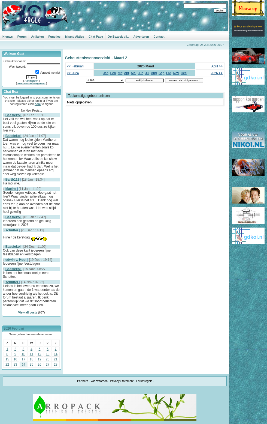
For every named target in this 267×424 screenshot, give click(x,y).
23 (15, 364)
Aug (154, 73)
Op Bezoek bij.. (118, 36)
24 (23, 364)
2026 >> (217, 73)
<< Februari (75, 66)
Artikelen (37, 36)
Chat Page (96, 36)
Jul (147, 73)
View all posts (27, 312)
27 (47, 364)
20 (47, 359)
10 (23, 354)
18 (31, 359)
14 (55, 354)
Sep (161, 73)
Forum (22, 36)
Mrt (120, 73)
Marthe (11, 189)
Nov (176, 73)
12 (39, 354)
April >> (217, 66)
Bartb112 (12, 179)
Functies (54, 36)
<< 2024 (73, 73)
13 (47, 354)
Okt (168, 73)
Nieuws (7, 36)
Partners (82, 381)
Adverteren (141, 36)
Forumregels (144, 381)
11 (31, 354)
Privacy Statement (122, 381)
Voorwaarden (99, 381)
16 (15, 359)
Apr (126, 73)
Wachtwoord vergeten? (31, 83)
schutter (12, 230)
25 (31, 364)
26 (39, 364)
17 (23, 359)
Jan (105, 73)
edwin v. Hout (16, 260)
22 (7, 364)
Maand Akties (74, 36)
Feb (113, 73)
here (38, 104)
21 (55, 359)
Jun (140, 73)
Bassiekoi (13, 115)
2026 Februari (14, 328)
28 (55, 364)
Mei (133, 73)
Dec (183, 73)
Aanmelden (31, 80)
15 (7, 359)
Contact (158, 36)
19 (39, 359)
